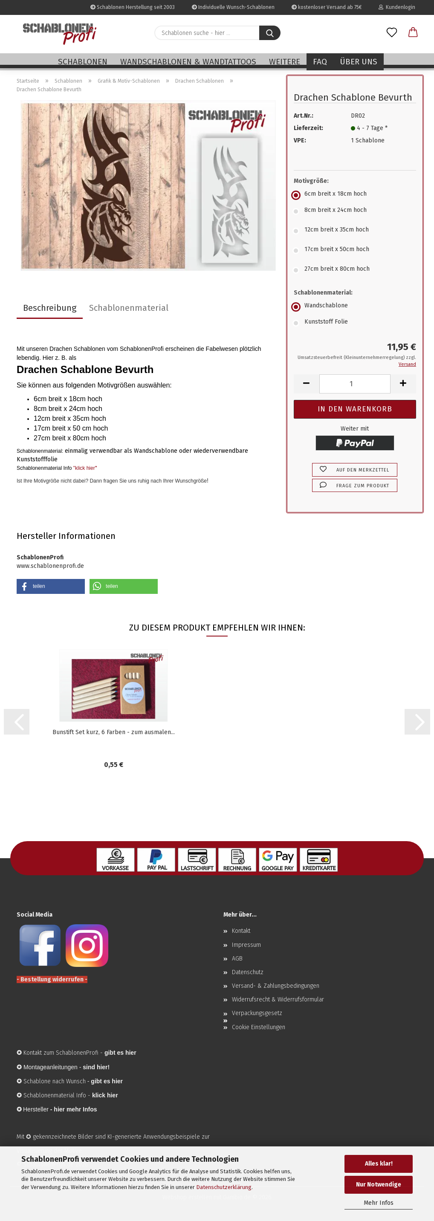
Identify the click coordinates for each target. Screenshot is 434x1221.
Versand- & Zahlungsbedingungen (275, 986)
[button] (413, 33)
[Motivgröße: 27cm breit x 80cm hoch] (355, 270)
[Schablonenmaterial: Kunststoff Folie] (355, 323)
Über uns (358, 62)
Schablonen (82, 62)
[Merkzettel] (391, 33)
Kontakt (241, 931)
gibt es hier (107, 1081)
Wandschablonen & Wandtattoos (188, 62)
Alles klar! (379, 1163)
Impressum (246, 945)
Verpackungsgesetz (257, 1013)
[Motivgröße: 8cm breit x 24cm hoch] (355, 211)
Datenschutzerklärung (224, 1187)
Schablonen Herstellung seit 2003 (132, 7)
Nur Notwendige (378, 1184)
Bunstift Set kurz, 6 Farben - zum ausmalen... (113, 732)
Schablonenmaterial (128, 308)
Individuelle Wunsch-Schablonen (233, 7)
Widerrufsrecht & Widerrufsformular (278, 999)
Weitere (284, 62)
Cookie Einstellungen (258, 1027)
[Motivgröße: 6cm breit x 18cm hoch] (355, 195)
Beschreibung (49, 308)
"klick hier (84, 468)
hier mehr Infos (75, 1109)
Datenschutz (247, 972)
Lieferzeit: (308, 128)
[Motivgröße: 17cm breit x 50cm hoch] (355, 250)
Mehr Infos (378, 1203)
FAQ (320, 62)
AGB (237, 958)
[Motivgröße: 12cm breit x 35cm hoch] (355, 231)
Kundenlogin (397, 7)
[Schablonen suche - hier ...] (270, 33)
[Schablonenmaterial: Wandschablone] (355, 306)
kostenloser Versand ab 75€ (327, 7)
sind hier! (96, 1067)
